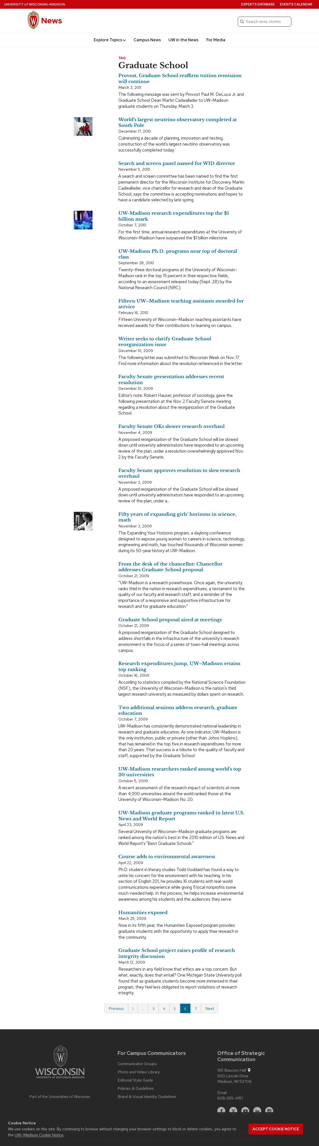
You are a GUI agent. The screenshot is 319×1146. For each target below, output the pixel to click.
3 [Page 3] (154, 1008)
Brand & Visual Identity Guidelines (147, 1096)
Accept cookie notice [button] (275, 1129)
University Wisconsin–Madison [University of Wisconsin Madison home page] (34, 4)
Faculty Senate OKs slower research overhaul (171, 426)
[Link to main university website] (60, 1062)
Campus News (147, 40)
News (51, 20)
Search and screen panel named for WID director (176, 163)
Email (222, 1092)
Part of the (59, 1096)
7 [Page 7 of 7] (196, 1008)
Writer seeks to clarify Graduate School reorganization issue (164, 341)
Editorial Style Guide (135, 1080)
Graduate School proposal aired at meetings (170, 620)
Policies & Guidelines (136, 1088)
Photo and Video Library (139, 1072)
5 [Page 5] (175, 1008)
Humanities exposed (142, 912)
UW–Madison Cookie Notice (39, 1135)
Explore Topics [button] (110, 40)
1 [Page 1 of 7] (132, 1008)
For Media (215, 40)
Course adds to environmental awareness (166, 856)
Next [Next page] (209, 1008)
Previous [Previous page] (116, 1008)
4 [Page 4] (164, 1008)
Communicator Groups (137, 1063)
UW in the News (183, 40)
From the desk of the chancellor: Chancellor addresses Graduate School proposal (170, 567)
